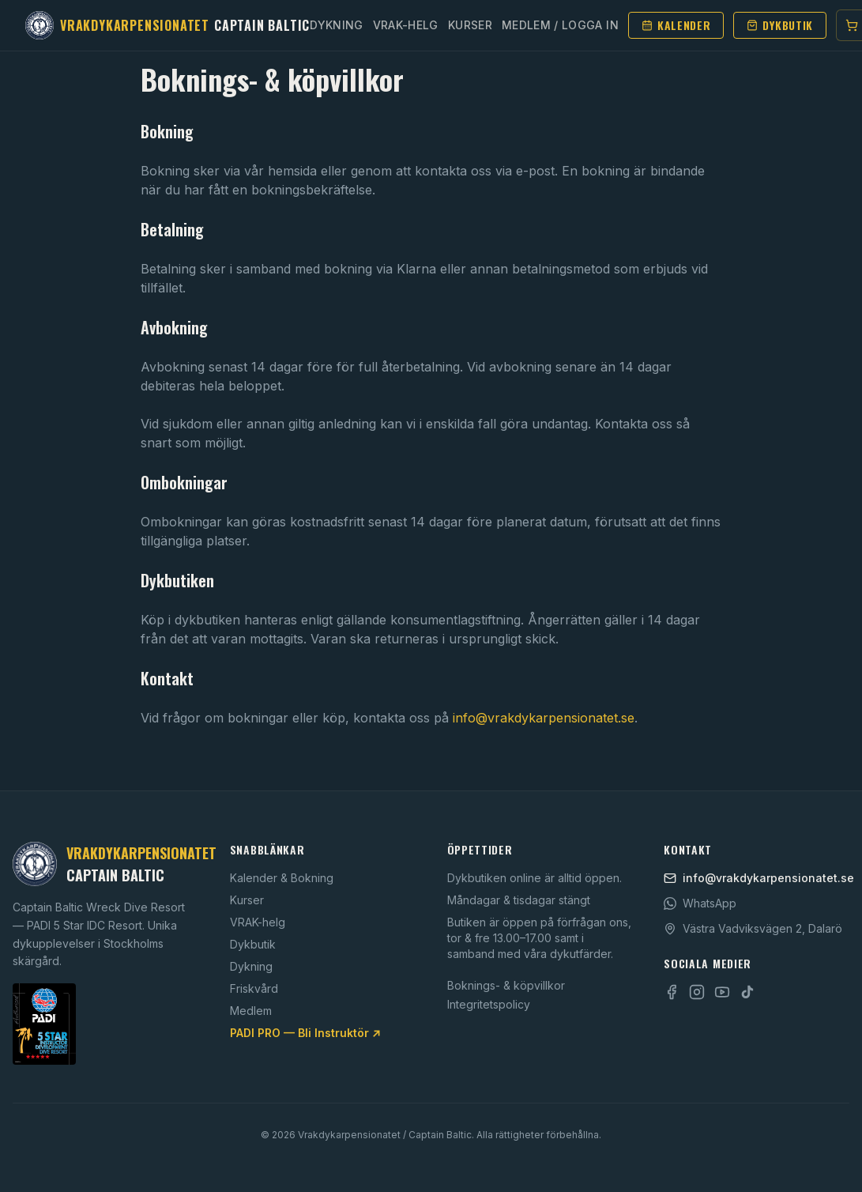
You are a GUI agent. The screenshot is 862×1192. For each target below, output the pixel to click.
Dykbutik (780, 25)
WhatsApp (700, 903)
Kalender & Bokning (281, 878)
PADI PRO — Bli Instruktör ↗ (305, 1032)
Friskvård (254, 988)
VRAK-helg (257, 922)
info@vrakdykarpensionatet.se (543, 718)
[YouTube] (722, 992)
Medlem (251, 1010)
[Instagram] (697, 992)
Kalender (676, 25)
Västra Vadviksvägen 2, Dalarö (753, 928)
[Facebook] (671, 992)
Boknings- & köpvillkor (506, 985)
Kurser (470, 25)
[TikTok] (747, 992)
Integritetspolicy (488, 1004)
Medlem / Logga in (560, 25)
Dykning (336, 25)
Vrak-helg (406, 25)
